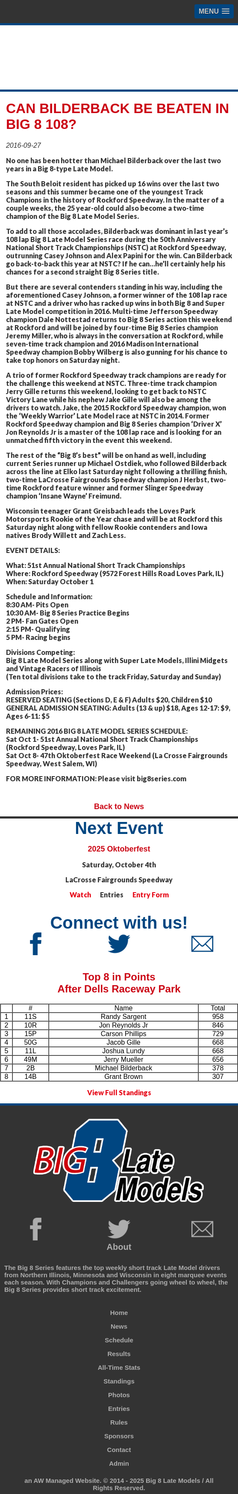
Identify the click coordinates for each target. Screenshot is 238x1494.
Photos (119, 1394)
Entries (119, 1408)
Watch (80, 894)
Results (118, 1353)
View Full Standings (119, 1092)
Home (119, 1312)
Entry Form (150, 894)
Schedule (119, 1340)
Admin (119, 1463)
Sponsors (119, 1436)
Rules (119, 1422)
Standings (119, 1381)
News (119, 1326)
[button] (214, 11)
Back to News (119, 806)
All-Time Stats (119, 1367)
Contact (119, 1449)
